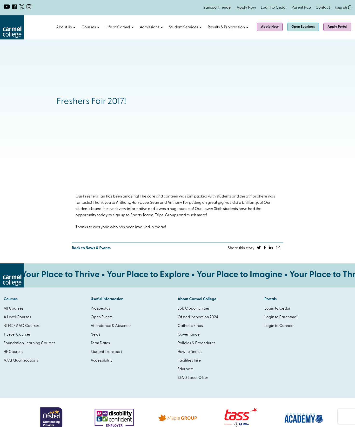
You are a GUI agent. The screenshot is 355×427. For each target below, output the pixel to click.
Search (343, 7)
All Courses (13, 309)
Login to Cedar (274, 8)
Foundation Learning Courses (29, 343)
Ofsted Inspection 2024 (198, 317)
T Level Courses (17, 335)
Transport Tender (217, 8)
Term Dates (100, 343)
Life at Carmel (118, 27)
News (95, 335)
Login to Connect (279, 326)
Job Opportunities (194, 309)
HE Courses (13, 352)
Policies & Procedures (196, 343)
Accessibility (102, 361)
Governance (189, 335)
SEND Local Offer (193, 378)
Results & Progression (226, 27)
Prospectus (100, 309)
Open (74, 27)
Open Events (102, 317)
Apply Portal (337, 27)
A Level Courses (17, 317)
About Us (64, 27)
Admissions (149, 27)
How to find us (190, 352)
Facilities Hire (189, 361)
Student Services (183, 27)
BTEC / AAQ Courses (22, 326)
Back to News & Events (91, 248)
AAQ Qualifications (21, 361)
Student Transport (106, 352)
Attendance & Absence (111, 326)
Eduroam (186, 369)
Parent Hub (301, 8)
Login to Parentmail (281, 317)
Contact (322, 8)
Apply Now (246, 8)
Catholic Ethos (190, 326)
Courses (88, 27)
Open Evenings (303, 27)
